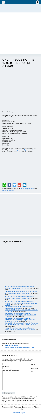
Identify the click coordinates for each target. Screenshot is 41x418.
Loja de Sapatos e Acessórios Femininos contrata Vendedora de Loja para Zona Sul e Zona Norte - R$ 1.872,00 (21, 303)
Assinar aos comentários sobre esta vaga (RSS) (19, 347)
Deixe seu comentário (11, 345)
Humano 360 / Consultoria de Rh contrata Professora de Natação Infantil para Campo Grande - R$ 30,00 (21, 324)
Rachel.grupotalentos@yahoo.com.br (22, 150)
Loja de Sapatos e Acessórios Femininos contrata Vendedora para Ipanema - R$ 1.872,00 (20, 287)
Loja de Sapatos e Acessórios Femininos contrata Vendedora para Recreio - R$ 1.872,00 (20, 297)
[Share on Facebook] (9, 185)
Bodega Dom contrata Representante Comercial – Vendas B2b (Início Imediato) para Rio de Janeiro (20, 328)
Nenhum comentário (8, 190)
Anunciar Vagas (19, 413)
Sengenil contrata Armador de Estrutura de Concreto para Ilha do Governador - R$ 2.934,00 (21, 292)
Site (18, 372)
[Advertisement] (20, 33)
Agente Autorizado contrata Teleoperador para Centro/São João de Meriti (19, 307)
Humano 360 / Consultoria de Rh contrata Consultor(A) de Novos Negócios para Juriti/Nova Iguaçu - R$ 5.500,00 (20, 319)
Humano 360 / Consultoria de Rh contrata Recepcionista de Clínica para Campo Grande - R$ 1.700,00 (20, 314)
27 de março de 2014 (27, 189)
